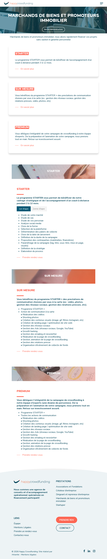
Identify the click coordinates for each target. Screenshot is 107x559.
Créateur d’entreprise (66, 490)
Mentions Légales (22, 527)
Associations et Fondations (69, 486)
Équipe (17, 523)
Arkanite (15, 554)
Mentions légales (28, 554)
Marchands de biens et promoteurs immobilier (73, 500)
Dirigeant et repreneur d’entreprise (72, 494)
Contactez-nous (21, 535)
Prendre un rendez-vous (25, 531)
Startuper (60, 505)
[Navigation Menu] (101, 3)
